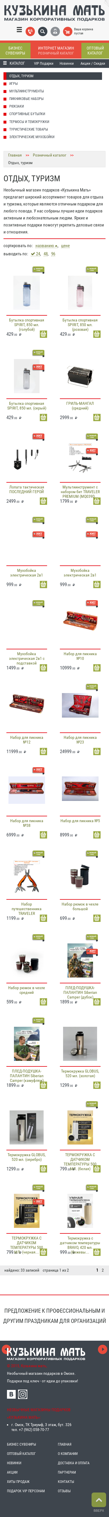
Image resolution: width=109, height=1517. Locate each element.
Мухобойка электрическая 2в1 (26, 572)
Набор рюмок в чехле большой (80, 906)
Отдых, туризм (21, 76)
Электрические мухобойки (31, 137)
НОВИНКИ (14, 1463)
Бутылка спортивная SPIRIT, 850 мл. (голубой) (26, 325)
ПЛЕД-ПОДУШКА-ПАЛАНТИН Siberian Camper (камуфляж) (27, 1076)
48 (46, 254)
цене (65, 246)
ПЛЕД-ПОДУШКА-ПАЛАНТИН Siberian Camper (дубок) (80, 992)
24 (35, 254)
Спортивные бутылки (27, 114)
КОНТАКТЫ (66, 1482)
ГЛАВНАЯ (65, 1444)
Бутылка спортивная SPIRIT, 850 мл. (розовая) (80, 325)
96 (53, 254)
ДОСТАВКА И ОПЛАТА (74, 1463)
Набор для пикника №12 (26, 739)
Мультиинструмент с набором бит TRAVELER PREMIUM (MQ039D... (80, 492)
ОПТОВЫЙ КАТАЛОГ (21, 1454)
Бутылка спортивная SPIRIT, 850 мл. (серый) (26, 405)
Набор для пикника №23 (80, 739)
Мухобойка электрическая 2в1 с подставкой (26, 658)
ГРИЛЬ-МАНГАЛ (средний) (80, 405)
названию (46, 245)
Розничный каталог (49, 155)
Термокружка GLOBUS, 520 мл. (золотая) (80, 1073)
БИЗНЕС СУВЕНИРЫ (21, 1444)
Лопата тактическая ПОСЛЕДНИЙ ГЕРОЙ (26, 489)
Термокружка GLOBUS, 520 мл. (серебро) (27, 1157)
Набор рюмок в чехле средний (26, 990)
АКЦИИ (12, 1472)
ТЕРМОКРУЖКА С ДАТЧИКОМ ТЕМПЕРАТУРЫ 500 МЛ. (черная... (26, 1245)
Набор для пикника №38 (26, 823)
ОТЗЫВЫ (64, 1491)
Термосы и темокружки (29, 122)
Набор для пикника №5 (80, 820)
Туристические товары (28, 129)
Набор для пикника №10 (80, 656)
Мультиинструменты (26, 91)
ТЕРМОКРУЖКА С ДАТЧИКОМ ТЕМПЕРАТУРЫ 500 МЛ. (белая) (80, 1161)
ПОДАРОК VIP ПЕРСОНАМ (26, 1491)
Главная (15, 155)
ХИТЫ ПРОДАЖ (18, 1482)
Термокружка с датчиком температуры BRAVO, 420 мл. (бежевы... (80, 1245)
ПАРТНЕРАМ (67, 1472)
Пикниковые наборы (26, 99)
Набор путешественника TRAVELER (27, 909)
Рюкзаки (16, 106)
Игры (13, 84)
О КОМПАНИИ (68, 1454)
